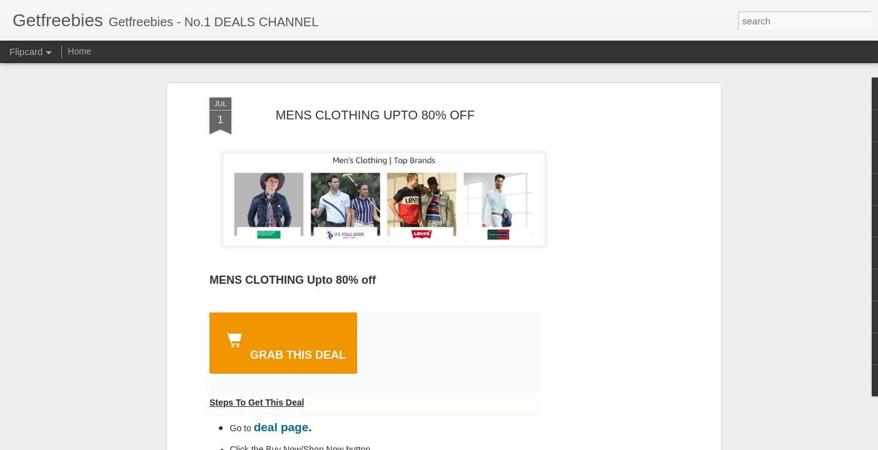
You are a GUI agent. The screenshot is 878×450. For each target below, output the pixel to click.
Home (79, 51)
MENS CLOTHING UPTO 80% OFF (375, 115)
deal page (281, 427)
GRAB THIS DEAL (284, 344)
